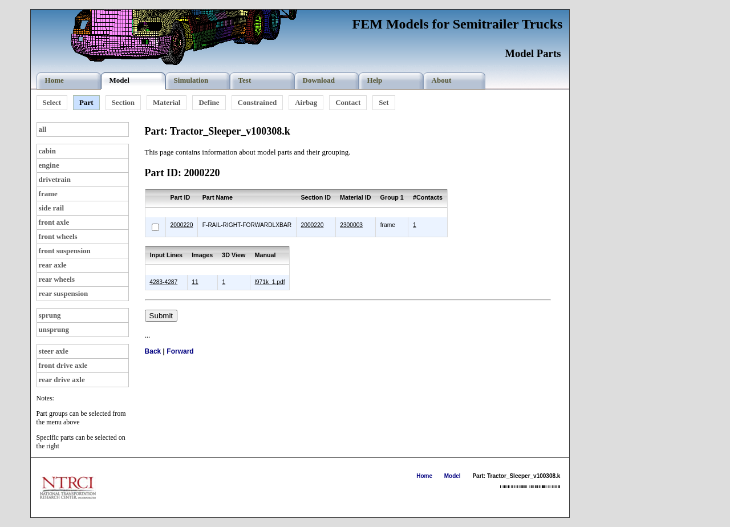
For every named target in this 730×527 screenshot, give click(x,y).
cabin (47, 151)
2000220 (182, 225)
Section (123, 102)
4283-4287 (163, 282)
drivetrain (55, 179)
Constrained (257, 102)
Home (424, 476)
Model (452, 476)
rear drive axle (62, 379)
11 (195, 282)
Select (52, 102)
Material (166, 102)
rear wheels (57, 279)
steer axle (53, 351)
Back (153, 351)
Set (383, 102)
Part (86, 102)
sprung (50, 315)
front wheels (58, 236)
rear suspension (63, 293)
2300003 (351, 225)
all (43, 129)
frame (48, 193)
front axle (54, 222)
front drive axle (63, 365)
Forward (180, 351)
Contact (347, 102)
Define (208, 102)
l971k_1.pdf (270, 282)
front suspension (65, 250)
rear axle (53, 265)
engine (49, 165)
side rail (51, 208)
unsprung (54, 329)
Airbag (306, 102)
